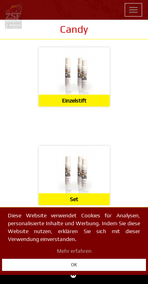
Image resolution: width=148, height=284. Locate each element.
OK (74, 264)
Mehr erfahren (74, 251)
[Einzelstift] (74, 76)
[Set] (74, 175)
